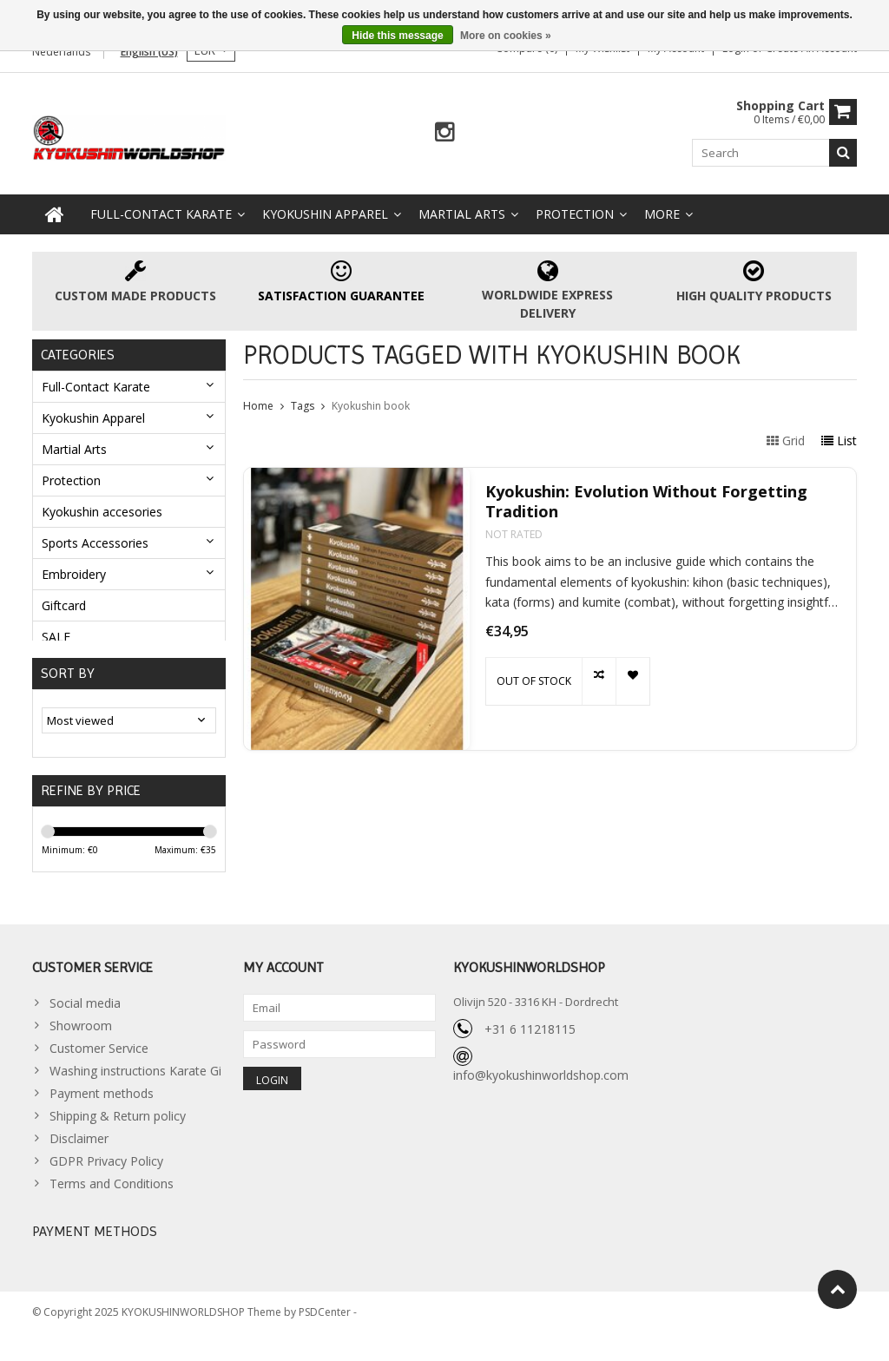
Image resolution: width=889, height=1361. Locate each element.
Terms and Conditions (111, 1202)
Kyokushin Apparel (325, 214)
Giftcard (64, 605)
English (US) (149, 51)
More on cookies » (505, 36)
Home (258, 405)
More (662, 214)
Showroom (80, 1044)
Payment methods (101, 1112)
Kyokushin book (371, 405)
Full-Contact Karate (161, 214)
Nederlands (61, 51)
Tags (302, 405)
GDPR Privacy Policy (106, 1180)
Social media (85, 1022)
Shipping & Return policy (117, 1135)
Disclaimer (79, 1157)
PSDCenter (326, 1339)
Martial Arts (461, 214)
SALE (56, 636)
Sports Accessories (95, 543)
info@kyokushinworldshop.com (541, 1094)
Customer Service (98, 1067)
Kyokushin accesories (102, 511)
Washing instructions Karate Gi (135, 1090)
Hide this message (397, 36)
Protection (575, 214)
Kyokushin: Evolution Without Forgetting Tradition (646, 502)
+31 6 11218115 (530, 1048)
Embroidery (74, 574)
